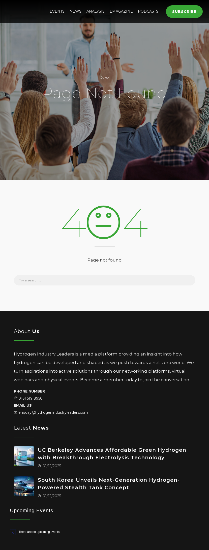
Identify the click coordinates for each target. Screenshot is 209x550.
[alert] (104, 532)
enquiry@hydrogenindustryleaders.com (53, 412)
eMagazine (121, 11)
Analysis (95, 11)
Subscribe (184, 11)
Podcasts (148, 11)
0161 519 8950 (30, 398)
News (75, 11)
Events (57, 11)
